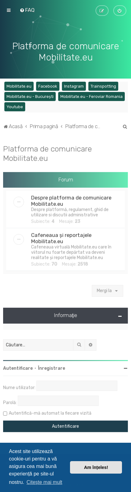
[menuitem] (27, 10)
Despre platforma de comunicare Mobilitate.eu (71, 200)
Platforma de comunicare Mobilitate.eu (47, 152)
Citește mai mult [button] (44, 482)
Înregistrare (51, 367)
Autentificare (18, 367)
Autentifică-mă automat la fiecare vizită (50, 412)
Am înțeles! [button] (96, 467)
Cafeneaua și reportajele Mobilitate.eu (61, 237)
